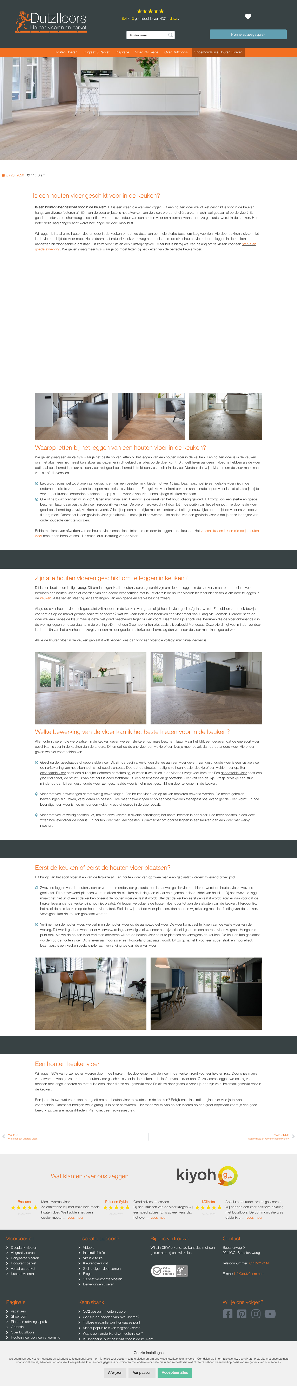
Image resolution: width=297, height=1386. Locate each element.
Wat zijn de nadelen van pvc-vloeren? (110, 1317)
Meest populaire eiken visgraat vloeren (111, 1328)
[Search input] (147, 35)
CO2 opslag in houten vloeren (104, 1311)
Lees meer (75, 1217)
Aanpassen (142, 1372)
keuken (45, 598)
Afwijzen (115, 1372)
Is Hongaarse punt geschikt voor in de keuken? (118, 1339)
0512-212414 (259, 1263)
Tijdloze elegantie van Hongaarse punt (111, 1322)
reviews (172, 18)
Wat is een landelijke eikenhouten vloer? (112, 1333)
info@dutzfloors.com (249, 1274)
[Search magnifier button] (170, 35)
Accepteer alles (175, 1372)
